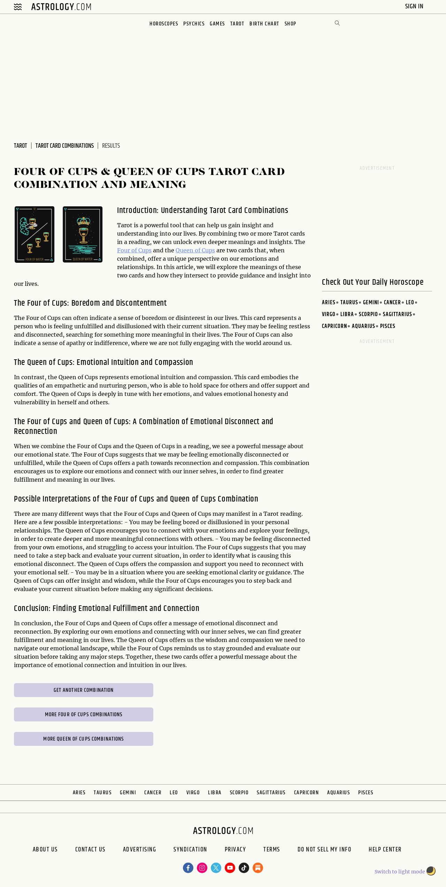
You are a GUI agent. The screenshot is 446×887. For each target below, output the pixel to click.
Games (217, 24)
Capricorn (334, 326)
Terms (271, 850)
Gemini (371, 302)
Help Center (385, 850)
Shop (291, 24)
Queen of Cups (195, 250)
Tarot (237, 24)
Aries (329, 302)
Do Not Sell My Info (325, 850)
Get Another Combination (84, 690)
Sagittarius (397, 314)
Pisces (387, 326)
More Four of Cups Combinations (84, 714)
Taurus (349, 302)
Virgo (329, 314)
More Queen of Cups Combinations (83, 739)
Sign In (415, 6)
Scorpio (368, 314)
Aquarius (363, 326)
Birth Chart (264, 24)
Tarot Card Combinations (65, 146)
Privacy (235, 850)
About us (45, 850)
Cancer (392, 302)
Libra (347, 314)
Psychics (194, 24)
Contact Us (90, 850)
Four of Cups (134, 250)
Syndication (190, 850)
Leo (410, 302)
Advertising (139, 850)
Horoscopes (163, 24)
